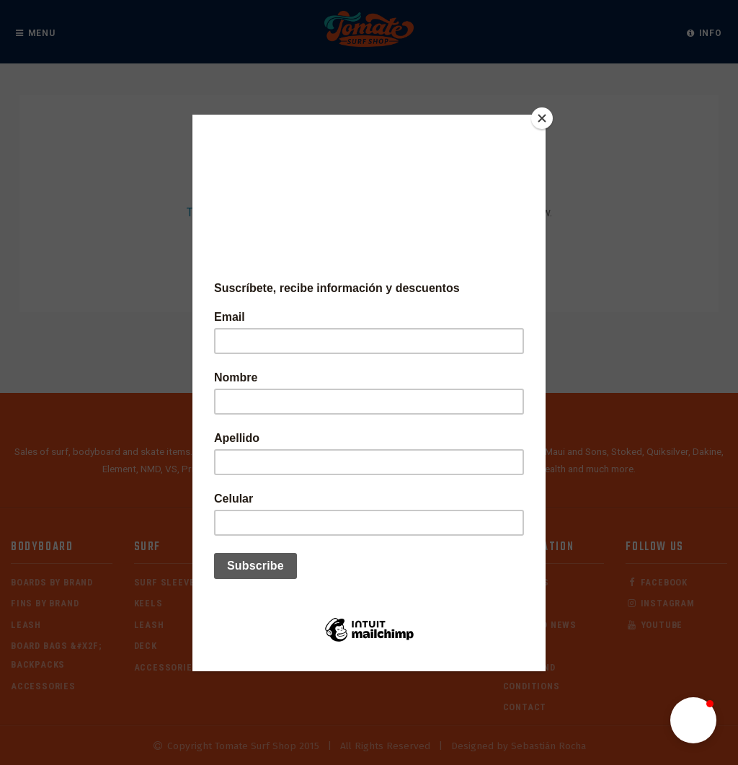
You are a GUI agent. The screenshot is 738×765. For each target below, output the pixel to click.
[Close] (542, 118)
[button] (693, 720)
